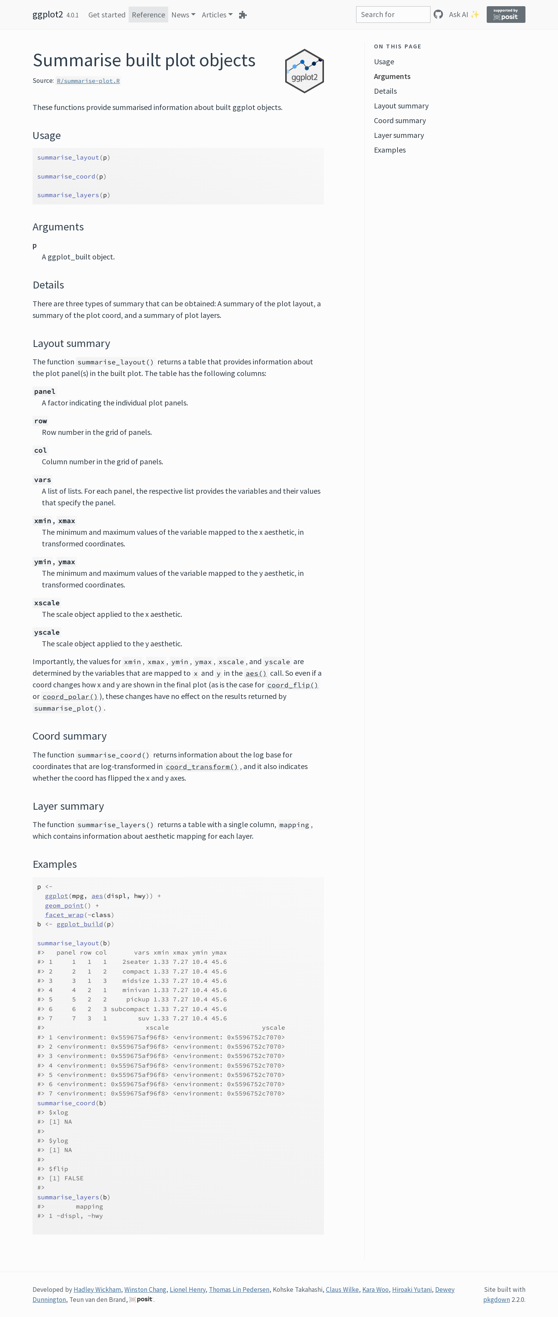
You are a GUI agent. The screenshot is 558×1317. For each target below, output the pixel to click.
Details (385, 91)
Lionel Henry (187, 1289)
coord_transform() (202, 766)
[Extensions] (243, 14)
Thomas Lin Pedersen (239, 1289)
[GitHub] (438, 14)
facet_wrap (64, 915)
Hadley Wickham (97, 1289)
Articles (214, 14)
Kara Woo (375, 1289)
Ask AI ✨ (464, 14)
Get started (107, 14)
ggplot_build (80, 924)
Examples (390, 150)
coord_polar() (70, 696)
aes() (256, 673)
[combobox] (393, 14)
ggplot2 (48, 14)
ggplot (56, 896)
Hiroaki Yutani (412, 1289)
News (180, 14)
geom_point (64, 905)
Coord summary (400, 120)
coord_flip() (293, 685)
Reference (148, 14)
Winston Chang (145, 1289)
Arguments (392, 76)
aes (97, 896)
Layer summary (399, 135)
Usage (384, 61)
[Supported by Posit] (506, 14)
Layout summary (401, 105)
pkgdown (496, 1299)
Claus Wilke (342, 1289)
